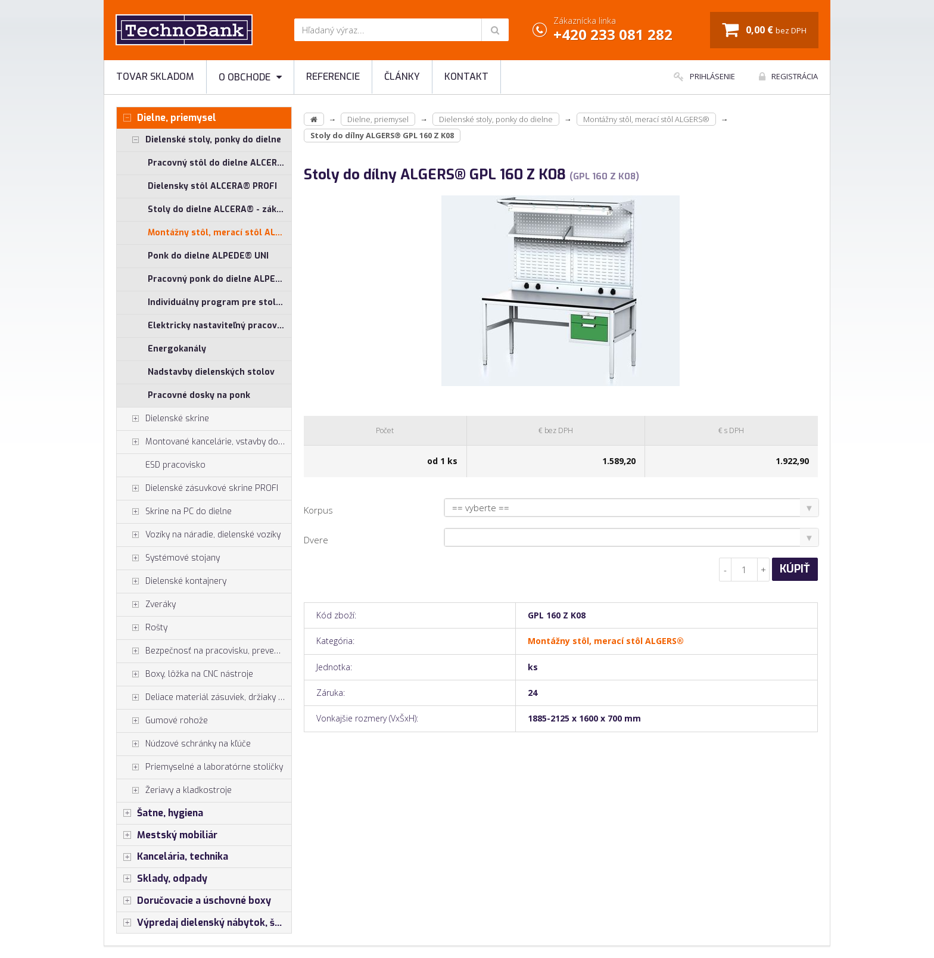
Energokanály (177, 348)
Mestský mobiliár (167, 835)
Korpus (318, 510)
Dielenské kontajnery (171, 581)
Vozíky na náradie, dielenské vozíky (199, 535)
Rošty (142, 628)
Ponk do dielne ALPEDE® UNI (208, 256)
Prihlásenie (704, 76)
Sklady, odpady (162, 878)
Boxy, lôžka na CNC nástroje (185, 674)
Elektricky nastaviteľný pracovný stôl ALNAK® (219, 325)
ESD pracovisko (175, 465)
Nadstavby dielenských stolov (211, 372)
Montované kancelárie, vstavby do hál (204, 442)
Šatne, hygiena (160, 813)
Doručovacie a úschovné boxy (194, 901)
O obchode (250, 77)
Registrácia (788, 76)
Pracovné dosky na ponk (199, 395)
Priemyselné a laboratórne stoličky (200, 767)
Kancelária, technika (172, 856)
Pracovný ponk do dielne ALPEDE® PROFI (219, 279)
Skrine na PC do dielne (174, 511)
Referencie (333, 76)
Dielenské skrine (163, 419)
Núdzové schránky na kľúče (184, 744)
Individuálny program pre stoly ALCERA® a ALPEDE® (219, 302)
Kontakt (466, 76)
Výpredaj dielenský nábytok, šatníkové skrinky (204, 923)
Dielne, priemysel (166, 118)
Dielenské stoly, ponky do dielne (199, 140)
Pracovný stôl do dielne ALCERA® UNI (219, 163)
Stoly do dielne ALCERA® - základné (219, 209)
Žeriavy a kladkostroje (174, 790)
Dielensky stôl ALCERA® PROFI (212, 186)
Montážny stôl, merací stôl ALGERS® (219, 232)
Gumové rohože (162, 721)
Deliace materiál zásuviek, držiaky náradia (204, 697)
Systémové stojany (168, 558)
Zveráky (146, 604)
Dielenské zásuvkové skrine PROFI (197, 488)
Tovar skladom (155, 76)
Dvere (316, 540)
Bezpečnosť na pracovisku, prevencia (203, 651)
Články (402, 76)
